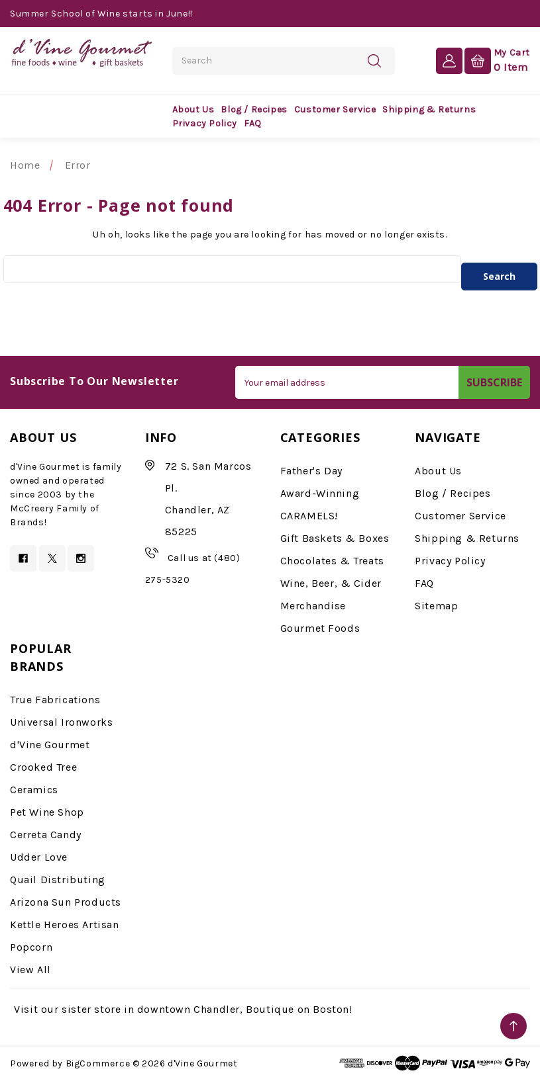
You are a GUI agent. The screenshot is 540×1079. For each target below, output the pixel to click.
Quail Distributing (57, 879)
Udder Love (39, 857)
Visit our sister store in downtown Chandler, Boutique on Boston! (183, 1009)
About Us (193, 109)
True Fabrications (55, 699)
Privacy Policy (204, 123)
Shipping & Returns (429, 109)
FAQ (253, 123)
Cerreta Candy (45, 834)
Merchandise (313, 605)
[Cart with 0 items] (497, 59)
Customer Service (335, 109)
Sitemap (436, 605)
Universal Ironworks (61, 722)
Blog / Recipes (254, 109)
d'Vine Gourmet (49, 744)
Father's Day (311, 470)
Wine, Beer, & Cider (331, 583)
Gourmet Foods (320, 628)
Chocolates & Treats (332, 560)
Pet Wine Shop (47, 812)
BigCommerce (98, 1063)
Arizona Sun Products (65, 902)
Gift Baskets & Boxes (335, 538)
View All (30, 969)
